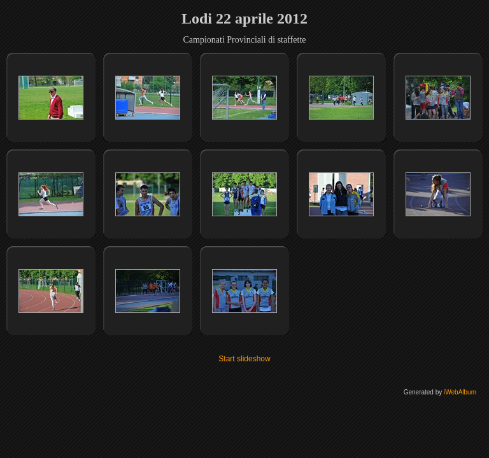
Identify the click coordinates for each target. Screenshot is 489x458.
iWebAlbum (460, 392)
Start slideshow (244, 358)
